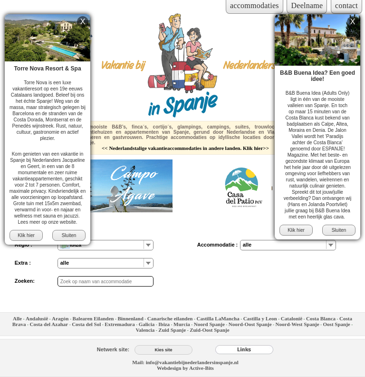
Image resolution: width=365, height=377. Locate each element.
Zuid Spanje (172, 330)
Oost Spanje (336, 324)
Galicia (147, 324)
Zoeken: (25, 281)
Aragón (60, 318)
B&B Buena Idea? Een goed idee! (317, 75)
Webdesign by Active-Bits (185, 368)
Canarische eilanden (170, 318)
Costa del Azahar (48, 324)
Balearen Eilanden (93, 318)
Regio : (23, 245)
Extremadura (119, 324)
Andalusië (37, 318)
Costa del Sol (86, 324)
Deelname (307, 5)
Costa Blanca (321, 318)
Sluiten (69, 235)
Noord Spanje (209, 324)
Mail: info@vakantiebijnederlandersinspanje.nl (185, 362)
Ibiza (164, 324)
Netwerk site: (113, 349)
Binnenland (130, 318)
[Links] (244, 349)
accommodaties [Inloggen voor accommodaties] (254, 5)
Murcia (181, 324)
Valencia (144, 330)
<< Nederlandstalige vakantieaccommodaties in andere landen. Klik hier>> (185, 148)
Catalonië (291, 318)
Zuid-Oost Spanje (209, 330)
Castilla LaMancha (217, 318)
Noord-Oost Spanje (250, 324)
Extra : (23, 263)
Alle (17, 318)
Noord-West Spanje (297, 324)
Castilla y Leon (261, 318)
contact (346, 5)
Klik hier (26, 235)
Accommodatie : (217, 245)
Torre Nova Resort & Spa (47, 68)
